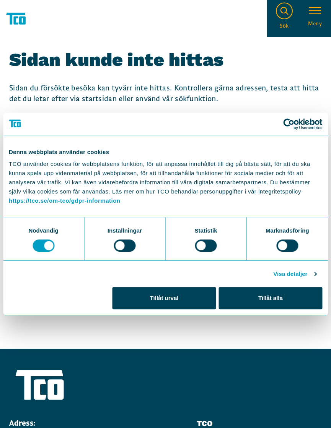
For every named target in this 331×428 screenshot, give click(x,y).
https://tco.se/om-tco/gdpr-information (64, 200)
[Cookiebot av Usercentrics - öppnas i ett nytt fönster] (288, 124)
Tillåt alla (270, 298)
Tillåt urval (164, 298)
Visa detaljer (290, 274)
